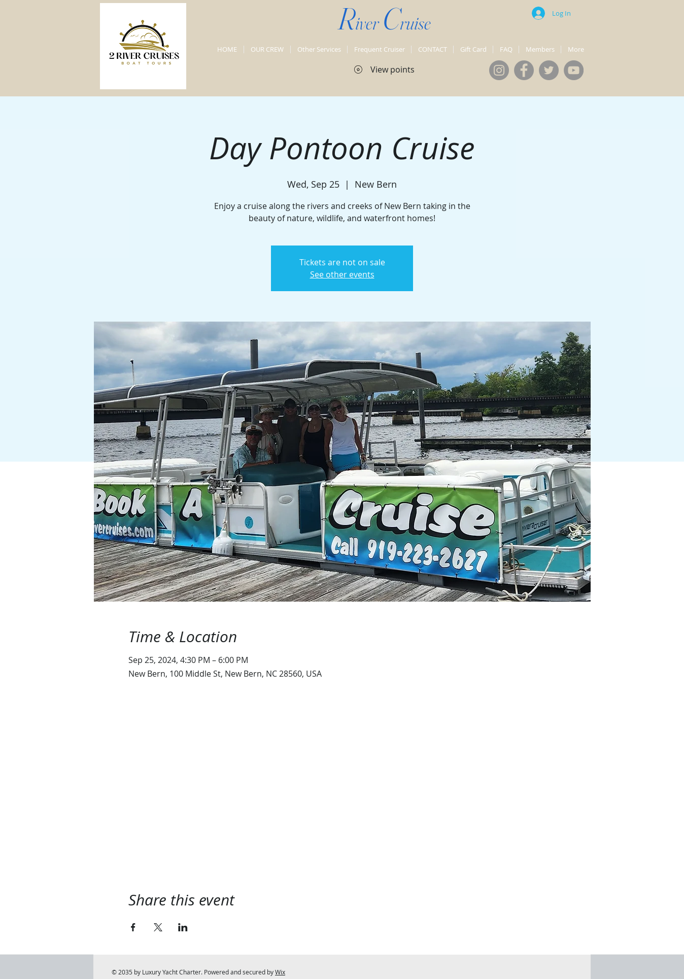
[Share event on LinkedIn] (183, 927)
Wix (280, 972)
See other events (342, 274)
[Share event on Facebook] (133, 927)
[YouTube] (574, 70)
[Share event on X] (158, 927)
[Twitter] (549, 70)
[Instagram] (499, 70)
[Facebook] (524, 70)
